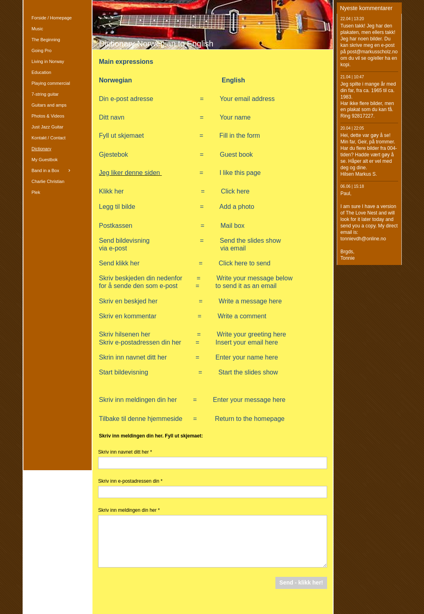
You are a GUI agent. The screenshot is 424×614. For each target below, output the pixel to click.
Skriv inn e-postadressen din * (130, 481)
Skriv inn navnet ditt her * (125, 452)
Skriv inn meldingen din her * (129, 510)
